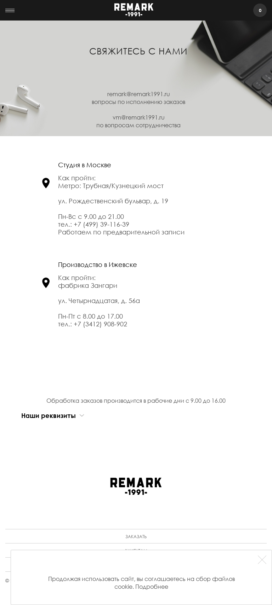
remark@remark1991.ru (138, 94)
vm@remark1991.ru (139, 117)
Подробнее (151, 586)
